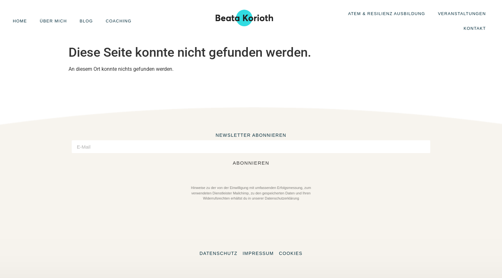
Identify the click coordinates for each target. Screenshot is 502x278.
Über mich (53, 21)
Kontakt (475, 28)
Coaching (118, 21)
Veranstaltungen (462, 13)
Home (20, 21)
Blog (86, 21)
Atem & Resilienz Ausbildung (386, 13)
